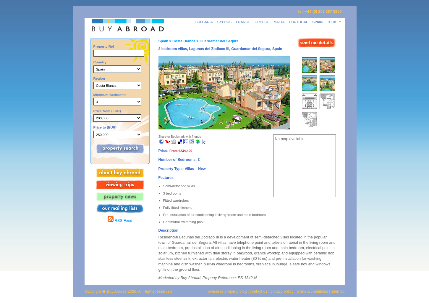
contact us (258, 291)
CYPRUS (224, 22)
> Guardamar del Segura (217, 41)
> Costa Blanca (181, 41)
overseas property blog (227, 291)
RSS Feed (120, 220)
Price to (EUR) (104, 127)
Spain (163, 41)
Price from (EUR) (107, 111)
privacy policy (282, 291)
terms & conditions (313, 291)
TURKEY (334, 22)
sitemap (337, 291)
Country (100, 62)
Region (99, 78)
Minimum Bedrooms (110, 95)
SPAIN (317, 22)
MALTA (278, 22)
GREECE (262, 22)
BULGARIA (204, 22)
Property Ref (103, 46)
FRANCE (243, 22)
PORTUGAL (298, 22)
